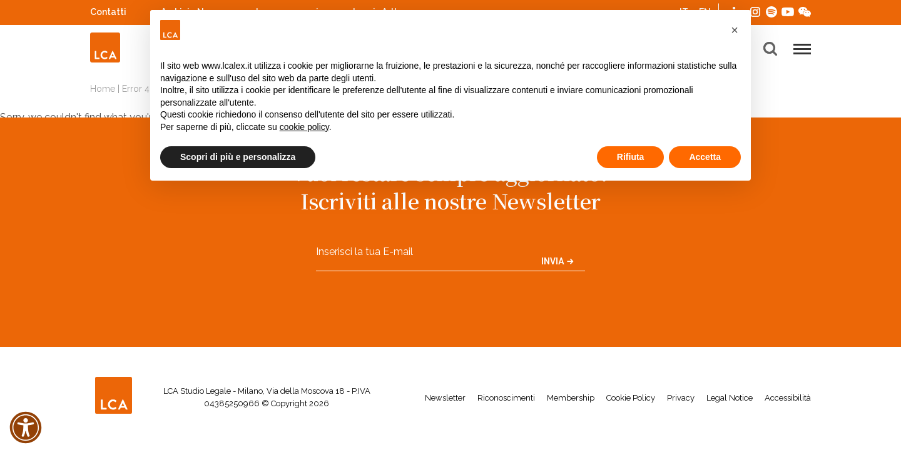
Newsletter (445, 397)
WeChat (804, 10)
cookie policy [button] (304, 127)
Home (102, 89)
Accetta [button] (705, 157)
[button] (735, 30)
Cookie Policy (630, 397)
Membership (570, 397)
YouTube (787, 12)
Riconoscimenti (506, 397)
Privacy (681, 397)
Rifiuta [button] (630, 157)
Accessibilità (788, 397)
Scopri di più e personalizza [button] (237, 157)
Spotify (771, 10)
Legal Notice (729, 397)
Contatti (108, 12)
